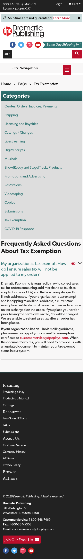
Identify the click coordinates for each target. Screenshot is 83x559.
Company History (14, 452)
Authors (10, 478)
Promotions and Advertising (25, 176)
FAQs (6, 425)
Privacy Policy (11, 465)
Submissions (14, 211)
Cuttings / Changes (19, 132)
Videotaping (14, 194)
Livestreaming (15, 141)
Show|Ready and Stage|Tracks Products (33, 167)
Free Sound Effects (15, 418)
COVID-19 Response (19, 229)
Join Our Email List (22, 539)
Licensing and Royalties (21, 124)
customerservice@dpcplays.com (44, 338)
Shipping (11, 115)
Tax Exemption (15, 220)
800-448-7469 (13, 4)
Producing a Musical (16, 398)
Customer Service (14, 445)
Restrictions (13, 185)
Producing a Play (13, 392)
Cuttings (8, 405)
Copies (10, 202)
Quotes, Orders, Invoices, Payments (31, 106)
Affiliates (8, 458)
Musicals (11, 159)
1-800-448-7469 (40, 520)
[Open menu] (67, 70)
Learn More (61, 18)
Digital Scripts (15, 150)
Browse (9, 471)
